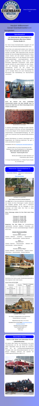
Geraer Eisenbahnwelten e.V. (29, 10)
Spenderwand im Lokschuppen (19, 124)
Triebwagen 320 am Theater (19, 314)
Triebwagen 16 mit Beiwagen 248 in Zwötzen (19, 275)
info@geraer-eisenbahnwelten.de (24, 144)
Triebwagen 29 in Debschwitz (19, 197)
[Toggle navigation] (19, 21)
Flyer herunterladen (19, 176)
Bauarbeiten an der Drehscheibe (19, 98)
